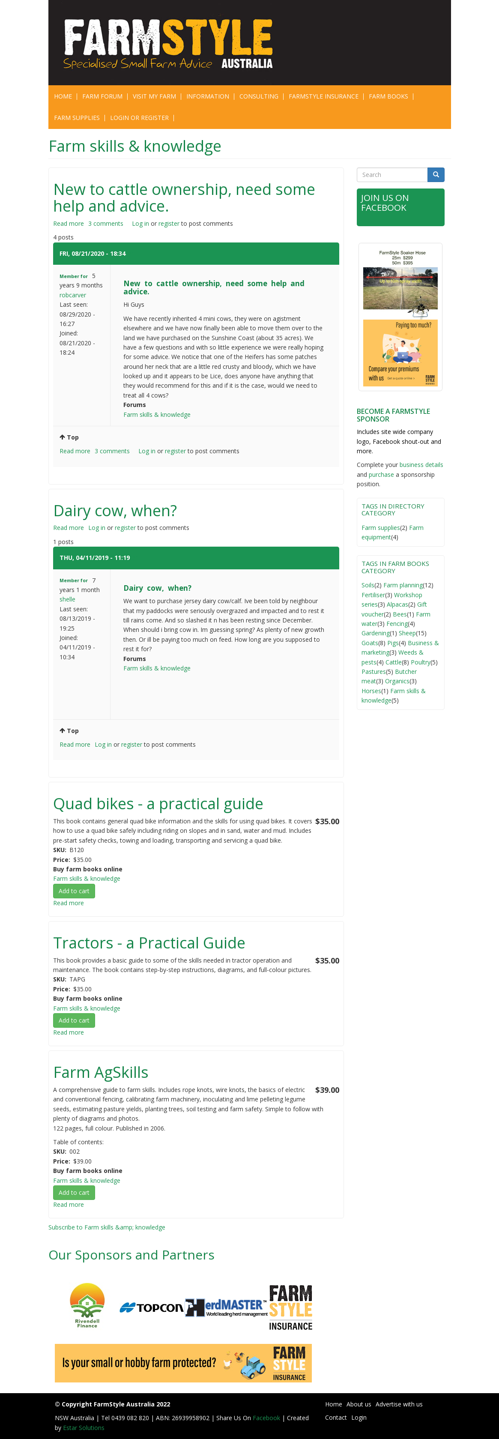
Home (63, 96)
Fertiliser (373, 595)
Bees (400, 614)
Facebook (267, 1418)
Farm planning (403, 585)
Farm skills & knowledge (157, 414)
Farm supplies (381, 528)
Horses (371, 691)
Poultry (420, 662)
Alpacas (397, 604)
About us (359, 1404)
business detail (420, 465)
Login (359, 1417)
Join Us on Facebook (385, 202)
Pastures (374, 671)
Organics (397, 681)
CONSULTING (258, 96)
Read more (68, 223)
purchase (381, 474)
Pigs (393, 643)
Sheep (407, 633)
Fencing (397, 623)
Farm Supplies (77, 118)
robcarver (73, 295)
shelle (67, 599)
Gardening (376, 633)
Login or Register (139, 118)
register (168, 223)
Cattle (393, 662)
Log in (140, 223)
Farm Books (388, 96)
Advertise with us (399, 1404)
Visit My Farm (154, 96)
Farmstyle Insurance (324, 96)
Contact (336, 1417)
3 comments (105, 223)
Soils (368, 585)
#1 (131, 253)
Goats (370, 643)
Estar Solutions (84, 1428)
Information (207, 96)
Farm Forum (102, 96)
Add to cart (74, 891)
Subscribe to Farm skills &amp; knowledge (106, 1227)
